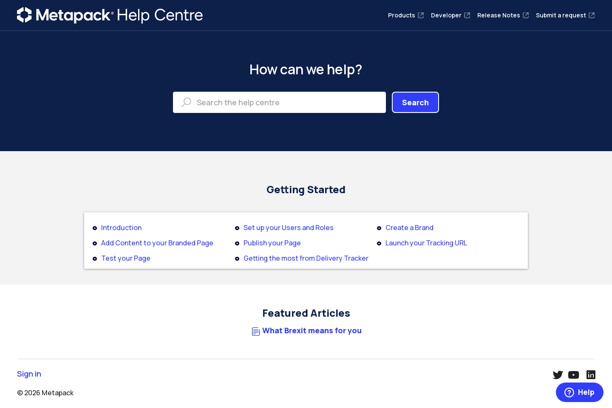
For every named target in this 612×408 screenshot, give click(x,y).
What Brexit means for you (312, 330)
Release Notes (503, 15)
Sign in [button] (29, 374)
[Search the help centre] (279, 102)
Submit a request (565, 15)
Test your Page (125, 258)
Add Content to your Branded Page (157, 243)
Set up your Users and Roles (289, 227)
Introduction (121, 227)
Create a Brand (409, 227)
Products (406, 15)
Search (415, 102)
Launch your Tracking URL (426, 243)
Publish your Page (272, 243)
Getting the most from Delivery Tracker (306, 258)
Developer (450, 15)
